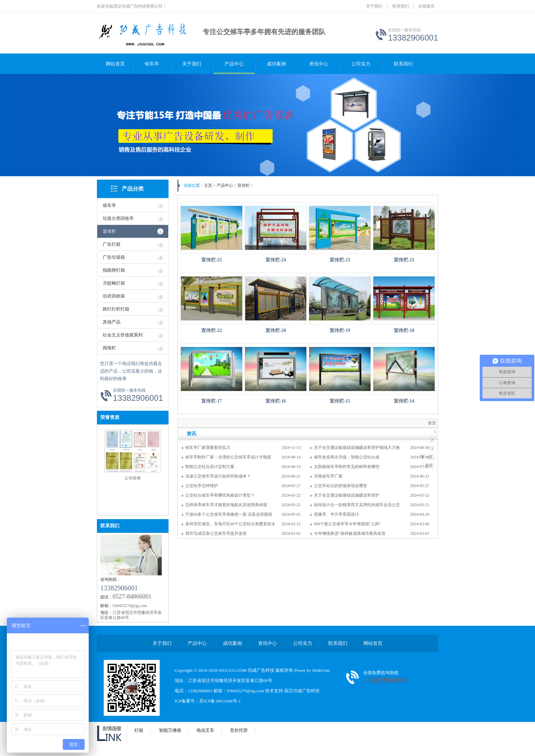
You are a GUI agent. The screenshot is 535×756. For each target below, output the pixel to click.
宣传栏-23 (340, 259)
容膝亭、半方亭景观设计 (336, 514)
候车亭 (152, 63)
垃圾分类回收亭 (118, 218)
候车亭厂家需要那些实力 (207, 447)
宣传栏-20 (275, 330)
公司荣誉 (133, 478)
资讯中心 (318, 63)
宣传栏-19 (340, 330)
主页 (208, 185)
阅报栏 (109, 347)
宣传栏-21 (404, 259)
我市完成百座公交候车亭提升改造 (216, 533)
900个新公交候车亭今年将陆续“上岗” (347, 523)
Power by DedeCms (312, 670)
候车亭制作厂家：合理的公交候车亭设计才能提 (228, 457)
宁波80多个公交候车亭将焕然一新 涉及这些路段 (228, 514)
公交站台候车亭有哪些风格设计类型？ (220, 495)
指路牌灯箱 (114, 270)
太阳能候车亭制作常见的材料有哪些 (346, 466)
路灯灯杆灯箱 (116, 309)
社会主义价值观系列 (123, 334)
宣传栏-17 (211, 401)
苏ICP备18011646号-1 (220, 701)
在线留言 (426, 6)
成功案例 (276, 63)
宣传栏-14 (404, 401)
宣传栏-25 (211, 259)
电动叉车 (205, 730)
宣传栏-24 (275, 259)
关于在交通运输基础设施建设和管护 (346, 495)
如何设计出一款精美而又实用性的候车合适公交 (357, 504)
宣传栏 (109, 231)
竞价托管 (239, 730)
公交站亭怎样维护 (201, 485)
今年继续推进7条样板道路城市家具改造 (350, 533)
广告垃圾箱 (114, 257)
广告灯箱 (111, 244)
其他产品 (111, 321)
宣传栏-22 (211, 330)
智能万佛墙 (170, 730)
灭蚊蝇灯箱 (114, 283)
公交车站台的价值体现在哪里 (340, 485)
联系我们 (400, 6)
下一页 (427, 457)
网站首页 (115, 63)
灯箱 (138, 730)
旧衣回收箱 (114, 296)
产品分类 (133, 189)
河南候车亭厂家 (328, 476)
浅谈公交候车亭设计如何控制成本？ (218, 476)
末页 (429, 465)
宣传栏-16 (275, 401)
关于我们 (374, 6)
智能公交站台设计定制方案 (209, 466)
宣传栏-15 (340, 401)
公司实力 (361, 63)
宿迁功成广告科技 (302, 690)
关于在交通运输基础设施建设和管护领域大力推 (357, 447)
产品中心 (234, 63)
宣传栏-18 (404, 330)
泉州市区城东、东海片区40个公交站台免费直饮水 (230, 523)
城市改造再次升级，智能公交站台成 (346, 457)
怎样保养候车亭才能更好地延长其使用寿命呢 (226, 504)
